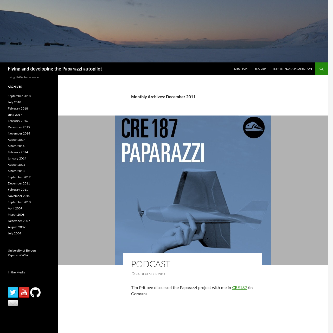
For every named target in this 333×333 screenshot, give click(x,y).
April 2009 (15, 208)
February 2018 (18, 108)
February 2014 (18, 152)
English (260, 68)
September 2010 (19, 202)
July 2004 (14, 233)
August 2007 (16, 227)
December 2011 (19, 183)
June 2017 (15, 115)
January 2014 (17, 158)
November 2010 (19, 196)
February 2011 (18, 189)
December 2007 (19, 221)
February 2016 (18, 121)
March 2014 (16, 146)
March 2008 (16, 214)
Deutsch (240, 68)
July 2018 (14, 102)
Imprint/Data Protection (292, 68)
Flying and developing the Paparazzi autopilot (55, 69)
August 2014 (16, 140)
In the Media (16, 272)
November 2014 (19, 133)
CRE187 (239, 287)
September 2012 (19, 177)
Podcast (150, 264)
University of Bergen (22, 250)
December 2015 (19, 127)
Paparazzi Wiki (18, 255)
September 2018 (19, 96)
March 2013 (16, 171)
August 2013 (16, 164)
